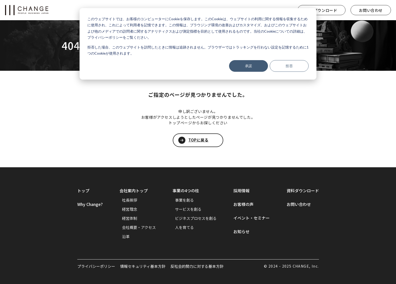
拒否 (289, 66)
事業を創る (184, 200)
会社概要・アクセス (139, 227)
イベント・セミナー (251, 218)
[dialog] (198, 44)
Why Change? (90, 204)
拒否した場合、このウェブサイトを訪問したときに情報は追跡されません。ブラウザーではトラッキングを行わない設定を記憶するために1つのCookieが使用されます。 (198, 50)
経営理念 (129, 209)
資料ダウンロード (321, 10)
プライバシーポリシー (96, 266)
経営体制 (129, 218)
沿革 (126, 236)
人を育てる (184, 227)
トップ (83, 190)
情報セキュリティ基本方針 (142, 266)
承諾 (248, 66)
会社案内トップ (133, 190)
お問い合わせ (371, 10)
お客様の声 (243, 204)
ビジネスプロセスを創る (196, 218)
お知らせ (241, 231)
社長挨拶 (129, 200)
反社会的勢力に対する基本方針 (197, 266)
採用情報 (241, 190)
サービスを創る (188, 209)
